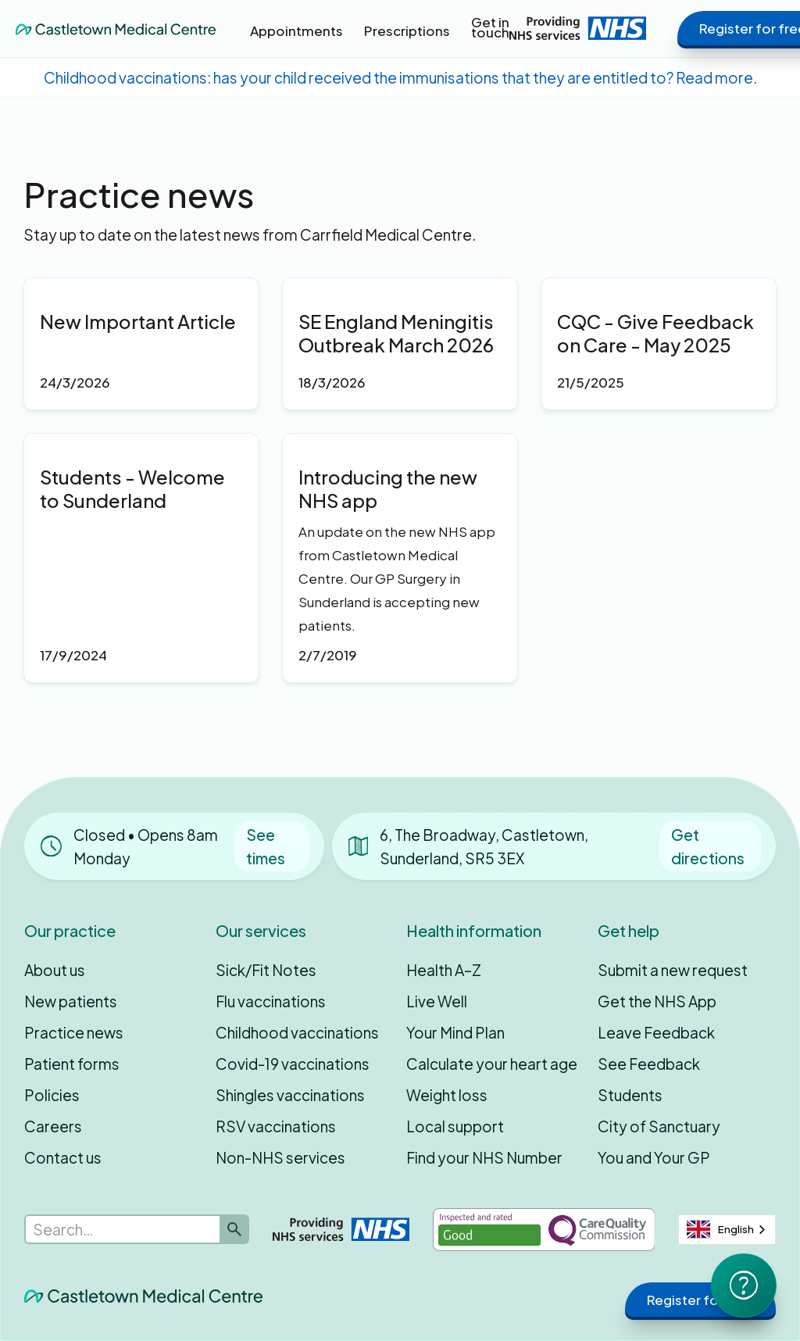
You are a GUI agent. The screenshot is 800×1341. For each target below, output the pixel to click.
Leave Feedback (656, 1032)
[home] (116, 28)
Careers (53, 1126)
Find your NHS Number (484, 1157)
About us (54, 969)
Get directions (708, 846)
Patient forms (72, 1063)
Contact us (63, 1157)
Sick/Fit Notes (266, 969)
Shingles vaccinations (290, 1094)
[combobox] (727, 1229)
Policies (52, 1094)
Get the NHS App (657, 1001)
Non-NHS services (280, 1157)
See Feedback (649, 1063)
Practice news (73, 1032)
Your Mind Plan (455, 1032)
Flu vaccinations (271, 1001)
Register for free (700, 1299)
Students (630, 1094)
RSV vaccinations (276, 1126)
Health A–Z (443, 969)
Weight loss (447, 1094)
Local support (455, 1126)
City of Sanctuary (659, 1126)
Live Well (436, 1001)
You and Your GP (654, 1157)
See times (265, 846)
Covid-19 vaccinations (293, 1063)
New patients (70, 1001)
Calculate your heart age (491, 1063)
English (720, 1229)
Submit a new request (673, 969)
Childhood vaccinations (297, 1032)
